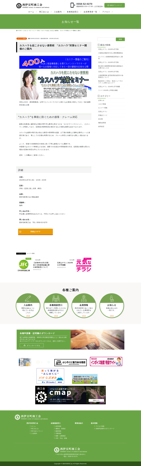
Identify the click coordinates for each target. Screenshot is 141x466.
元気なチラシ (103, 111)
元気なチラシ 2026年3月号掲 (108, 62)
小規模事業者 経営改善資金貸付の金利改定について (110, 76)
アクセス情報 (100, 426)
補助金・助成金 (61, 428)
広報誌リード (103, 115)
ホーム (31, 12)
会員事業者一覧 (90, 12)
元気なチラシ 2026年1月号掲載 (109, 86)
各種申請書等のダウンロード (105, 428)
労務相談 (58, 433)
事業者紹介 (79, 423)
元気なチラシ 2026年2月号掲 (108, 71)
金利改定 (101, 126)
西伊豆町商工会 (32, 423)
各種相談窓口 (73, 12)
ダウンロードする (33, 345)
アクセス (106, 12)
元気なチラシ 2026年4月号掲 (108, 49)
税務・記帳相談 (61, 436)
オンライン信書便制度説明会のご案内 (110, 57)
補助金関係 (102, 123)
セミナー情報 (22, 38)
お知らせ (101, 100)
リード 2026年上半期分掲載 (108, 90)
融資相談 (58, 431)
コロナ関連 (102, 104)
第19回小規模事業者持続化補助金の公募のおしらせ (110, 67)
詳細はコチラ (29, 231)
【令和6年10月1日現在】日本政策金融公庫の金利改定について (41, 265)
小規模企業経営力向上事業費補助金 (110, 53)
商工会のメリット (37, 431)
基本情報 (94, 423)
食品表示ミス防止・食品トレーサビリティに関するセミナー (110, 82)
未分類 (100, 119)
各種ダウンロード (114, 5)
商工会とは (44, 12)
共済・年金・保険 (61, 438)
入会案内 (58, 12)
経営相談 (58, 426)
